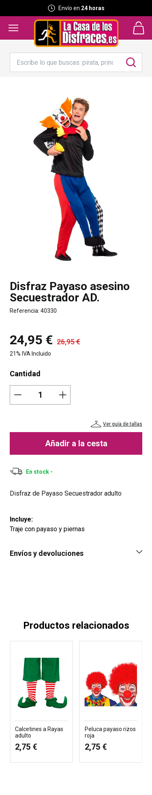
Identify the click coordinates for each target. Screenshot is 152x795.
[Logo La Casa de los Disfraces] (76, 33)
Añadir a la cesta (76, 443)
